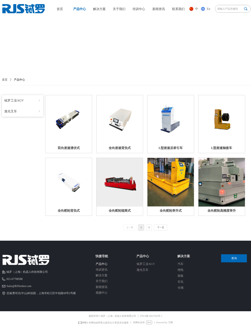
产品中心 (19, 79)
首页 (4, 79)
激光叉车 (22, 111)
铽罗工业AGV (22, 100)
